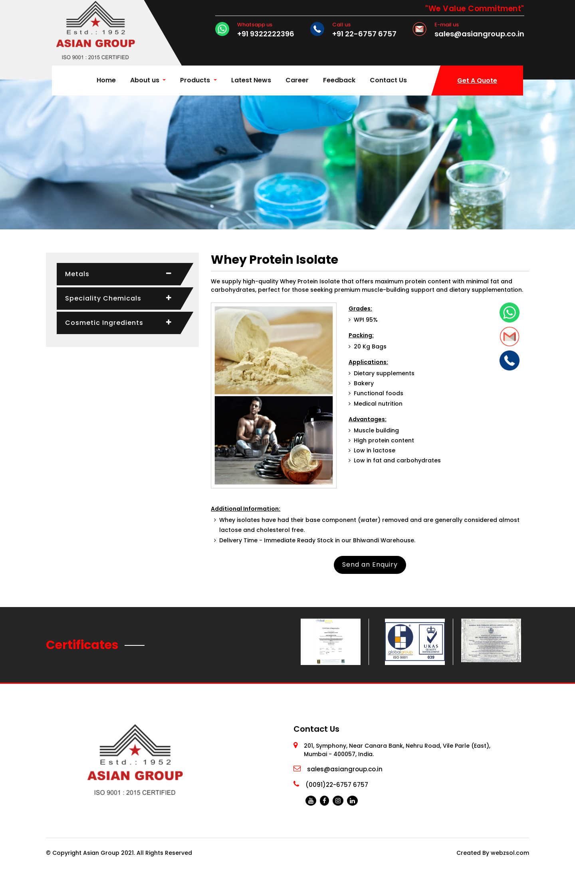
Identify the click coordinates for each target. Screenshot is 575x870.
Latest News (251, 80)
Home (108, 79)
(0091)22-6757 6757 (336, 784)
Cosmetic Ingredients (104, 322)
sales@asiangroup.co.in (479, 34)
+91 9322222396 (265, 34)
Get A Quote (477, 80)
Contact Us (388, 80)
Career (297, 80)
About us (144, 80)
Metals (77, 274)
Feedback (339, 80)
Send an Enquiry (370, 564)
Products (196, 80)
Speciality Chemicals (103, 298)
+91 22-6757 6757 (364, 34)
